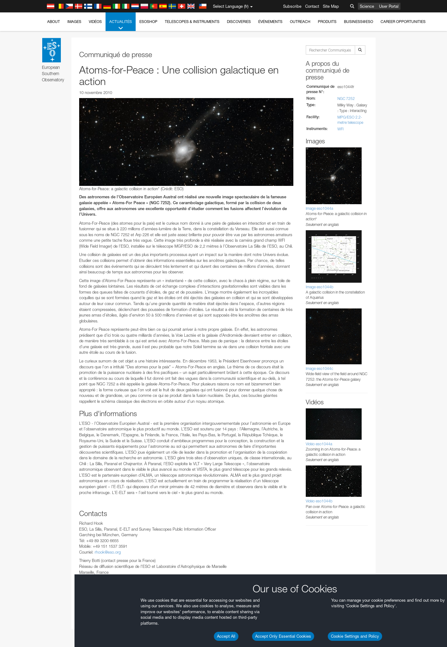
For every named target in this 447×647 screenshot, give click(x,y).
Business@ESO (358, 21)
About (53, 21)
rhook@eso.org (108, 552)
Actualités (121, 25)
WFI (340, 129)
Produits (327, 21)
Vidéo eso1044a (319, 444)
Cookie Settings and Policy (355, 636)
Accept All (226, 636)
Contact (312, 6)
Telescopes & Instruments (192, 21)
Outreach (300, 21)
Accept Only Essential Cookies (283, 636)
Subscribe (292, 6)
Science (367, 6)
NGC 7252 (346, 98)
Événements (270, 21)
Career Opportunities (403, 21)
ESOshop (148, 21)
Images (74, 21)
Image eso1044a (319, 208)
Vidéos (95, 21)
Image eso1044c (319, 368)
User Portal (389, 6)
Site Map (331, 6)
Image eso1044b (319, 287)
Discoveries (239, 21)
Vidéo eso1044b (319, 501)
